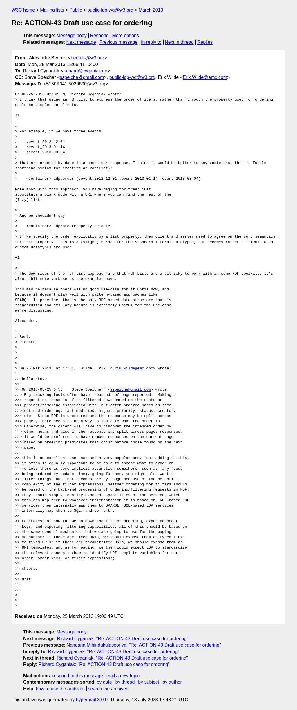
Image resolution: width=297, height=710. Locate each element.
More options (125, 35)
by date (104, 682)
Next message (81, 42)
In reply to (151, 42)
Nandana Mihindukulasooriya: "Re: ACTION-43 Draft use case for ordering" (143, 644)
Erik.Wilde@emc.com (205, 77)
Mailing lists (52, 10)
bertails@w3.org (87, 57)
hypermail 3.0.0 (91, 699)
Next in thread (179, 42)
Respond (99, 35)
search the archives (108, 688)
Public (75, 10)
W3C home (23, 10)
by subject (148, 682)
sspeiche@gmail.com (82, 77)
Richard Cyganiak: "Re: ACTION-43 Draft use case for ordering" (122, 638)
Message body (72, 35)
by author (172, 682)
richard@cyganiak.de (85, 70)
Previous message (118, 42)
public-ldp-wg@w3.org (110, 10)
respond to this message (77, 675)
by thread (125, 682)
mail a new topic (123, 675)
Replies (205, 42)
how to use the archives (60, 688)
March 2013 (151, 10)
